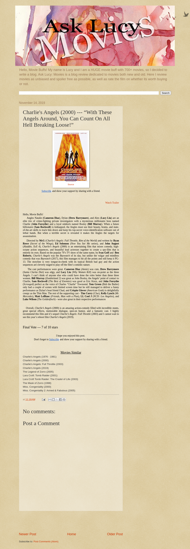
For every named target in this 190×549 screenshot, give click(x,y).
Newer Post (27, 534)
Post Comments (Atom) (46, 541)
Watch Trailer (112, 202)
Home (71, 534)
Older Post (115, 534)
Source (71, 184)
